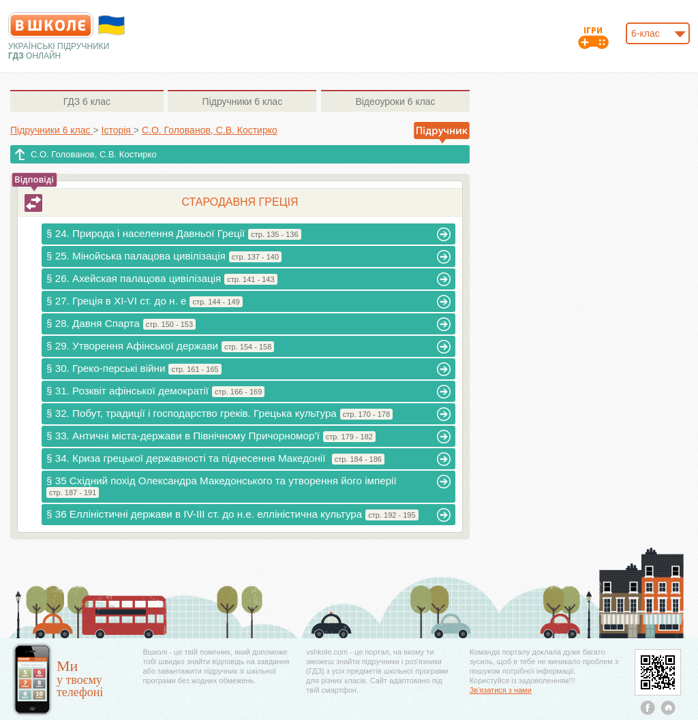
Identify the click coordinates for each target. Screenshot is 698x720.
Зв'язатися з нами (501, 690)
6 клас (86, 101)
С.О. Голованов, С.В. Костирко (94, 154)
